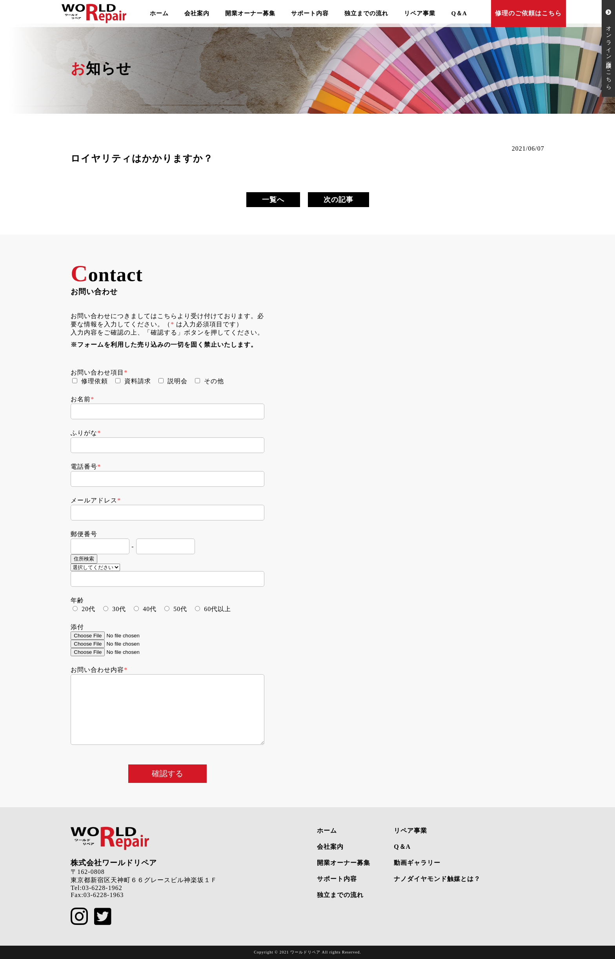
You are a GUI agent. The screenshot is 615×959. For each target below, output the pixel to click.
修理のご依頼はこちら (528, 13)
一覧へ (273, 200)
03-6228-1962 (102, 887)
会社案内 (196, 13)
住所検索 (84, 559)
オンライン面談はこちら (608, 48)
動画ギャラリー (417, 862)
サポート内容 (310, 13)
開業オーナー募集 (250, 13)
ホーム (159, 13)
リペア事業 (419, 13)
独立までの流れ (366, 13)
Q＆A (459, 13)
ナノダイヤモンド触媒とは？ (437, 878)
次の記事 (338, 200)
